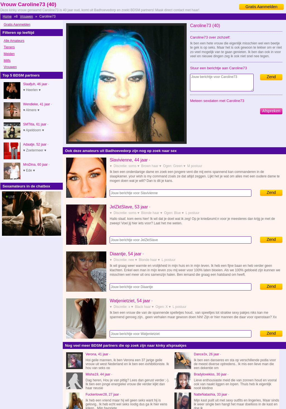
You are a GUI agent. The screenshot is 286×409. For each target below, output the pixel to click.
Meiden (9, 54)
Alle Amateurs (14, 41)
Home (7, 16)
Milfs (7, 61)
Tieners (9, 47)
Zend (271, 77)
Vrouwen (26, 16)
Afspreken (271, 111)
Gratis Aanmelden (261, 6)
